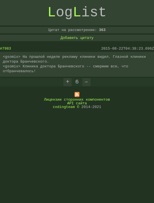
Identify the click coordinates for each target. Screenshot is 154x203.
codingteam (64, 106)
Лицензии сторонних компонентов (77, 99)
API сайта (77, 102)
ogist (77, 12)
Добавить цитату (76, 37)
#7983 (5, 48)
